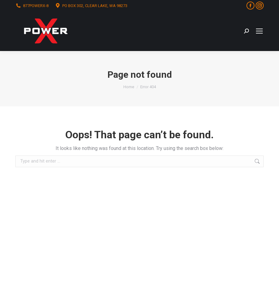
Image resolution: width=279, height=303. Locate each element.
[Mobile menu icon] (259, 31)
